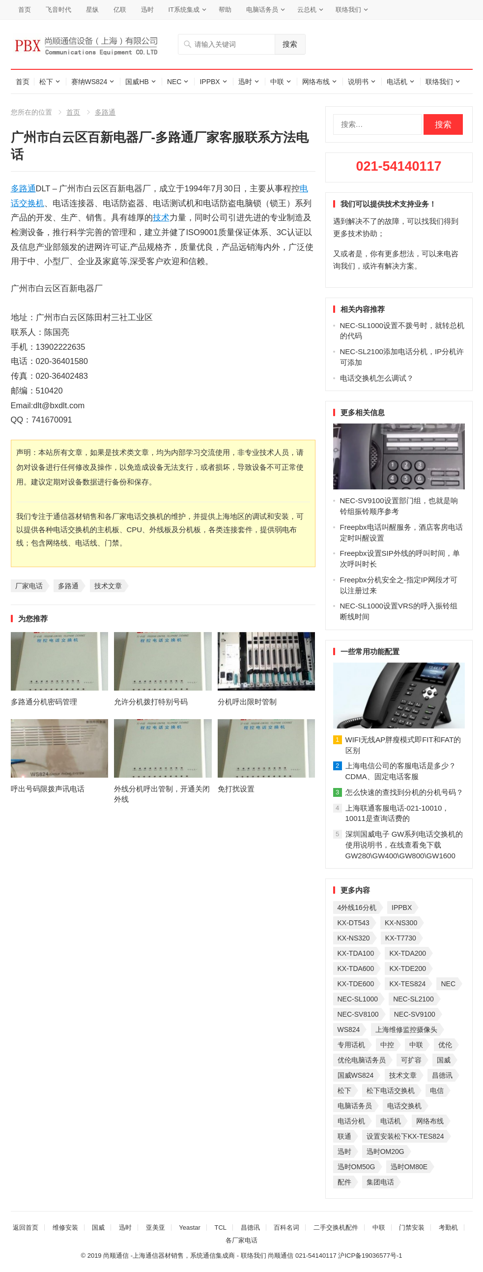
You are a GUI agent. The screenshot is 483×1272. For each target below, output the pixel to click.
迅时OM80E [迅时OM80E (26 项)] (409, 1167)
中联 (277, 82)
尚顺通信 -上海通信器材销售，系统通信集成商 (169, 1255)
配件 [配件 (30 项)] (344, 1182)
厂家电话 (29, 586)
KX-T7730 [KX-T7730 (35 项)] (400, 938)
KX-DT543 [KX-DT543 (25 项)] (353, 923)
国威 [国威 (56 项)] (444, 1060)
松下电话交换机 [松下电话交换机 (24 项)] (391, 1090)
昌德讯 (250, 1227)
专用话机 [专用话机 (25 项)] (351, 1045)
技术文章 (108, 586)
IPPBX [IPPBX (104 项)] (402, 907)
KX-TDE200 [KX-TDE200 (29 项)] (407, 968)
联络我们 (348, 9)
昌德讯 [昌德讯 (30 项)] (442, 1075)
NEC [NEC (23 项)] (448, 984)
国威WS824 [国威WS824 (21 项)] (356, 1075)
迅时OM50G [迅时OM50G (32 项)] (356, 1167)
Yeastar (189, 1227)
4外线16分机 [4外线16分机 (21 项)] (357, 907)
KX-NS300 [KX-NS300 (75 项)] (401, 923)
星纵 (92, 9)
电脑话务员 (262, 9)
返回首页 (25, 1227)
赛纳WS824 (89, 82)
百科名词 (286, 1227)
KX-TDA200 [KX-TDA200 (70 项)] (407, 953)
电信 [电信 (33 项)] (437, 1090)
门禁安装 (412, 1227)
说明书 (358, 82)
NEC (174, 82)
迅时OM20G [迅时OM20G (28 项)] (385, 1151)
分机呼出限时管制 (247, 701)
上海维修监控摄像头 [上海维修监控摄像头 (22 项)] (406, 1029)
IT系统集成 (184, 9)
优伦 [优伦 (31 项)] (445, 1045)
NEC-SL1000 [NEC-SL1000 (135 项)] (358, 999)
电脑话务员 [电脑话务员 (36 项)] (355, 1106)
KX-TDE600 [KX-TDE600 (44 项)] (356, 984)
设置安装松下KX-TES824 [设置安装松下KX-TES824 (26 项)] (405, 1136)
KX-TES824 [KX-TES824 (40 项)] (407, 984)
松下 (46, 82)
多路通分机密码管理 (44, 701)
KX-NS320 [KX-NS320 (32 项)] (354, 938)
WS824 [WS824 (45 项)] (349, 1029)
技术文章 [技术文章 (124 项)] (403, 1075)
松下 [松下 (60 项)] (344, 1090)
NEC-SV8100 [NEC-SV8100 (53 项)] (358, 1014)
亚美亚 (155, 1227)
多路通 (105, 112)
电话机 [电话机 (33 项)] (390, 1121)
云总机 (306, 9)
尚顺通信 (280, 1255)
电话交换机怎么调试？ (377, 378)
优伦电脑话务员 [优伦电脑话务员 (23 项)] (362, 1060)
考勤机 (448, 1227)
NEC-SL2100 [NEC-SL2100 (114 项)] (413, 999)
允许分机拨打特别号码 (151, 701)
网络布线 (316, 82)
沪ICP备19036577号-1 (370, 1255)
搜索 (290, 44)
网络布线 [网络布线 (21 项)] (430, 1121)
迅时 (147, 9)
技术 (161, 217)
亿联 (120, 9)
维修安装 (65, 1227)
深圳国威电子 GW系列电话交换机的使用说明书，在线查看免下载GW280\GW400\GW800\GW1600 (404, 845)
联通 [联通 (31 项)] (344, 1136)
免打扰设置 (236, 789)
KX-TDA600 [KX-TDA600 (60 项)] (356, 968)
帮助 (225, 9)
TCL (221, 1227)
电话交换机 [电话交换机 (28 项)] (404, 1106)
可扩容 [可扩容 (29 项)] (411, 1060)
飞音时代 (58, 9)
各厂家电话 (241, 1240)
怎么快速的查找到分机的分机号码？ (404, 792)
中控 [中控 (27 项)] (387, 1045)
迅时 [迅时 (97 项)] (344, 1151)
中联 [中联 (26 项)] (416, 1045)
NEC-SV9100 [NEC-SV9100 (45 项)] (414, 1014)
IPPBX (209, 82)
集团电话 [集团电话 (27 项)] (380, 1182)
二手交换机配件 (335, 1227)
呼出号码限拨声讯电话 (48, 789)
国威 (98, 1227)
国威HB (136, 82)
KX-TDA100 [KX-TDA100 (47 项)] (356, 953)
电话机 (397, 82)
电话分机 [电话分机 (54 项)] (351, 1121)
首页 (24, 9)
